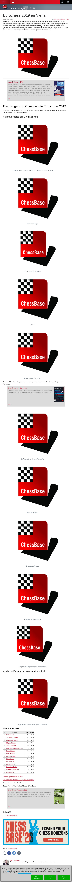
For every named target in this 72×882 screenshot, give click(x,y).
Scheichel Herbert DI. (12, 769)
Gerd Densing (15, 860)
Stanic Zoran (10, 759)
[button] (13, 2)
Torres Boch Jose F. (12, 737)
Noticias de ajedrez (19, 8)
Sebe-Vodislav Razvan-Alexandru (16, 748)
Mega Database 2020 (15, 82)
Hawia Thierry (10, 751)
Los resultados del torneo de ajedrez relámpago (18, 780)
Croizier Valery (10, 764)
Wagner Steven (10, 743)
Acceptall (63, 877)
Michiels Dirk (10, 735)
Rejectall (50, 877)
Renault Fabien (10, 756)
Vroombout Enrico (11, 767)
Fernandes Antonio (11, 740)
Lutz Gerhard (10, 772)
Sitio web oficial (12, 815)
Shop (4, 1)
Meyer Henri (10, 761)
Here (8, 871)
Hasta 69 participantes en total (13, 777)
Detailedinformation (37, 877)
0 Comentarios (65, 19)
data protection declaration (24, 873)
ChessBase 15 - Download (17, 388)
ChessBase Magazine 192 (17, 790)
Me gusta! (57, 19)
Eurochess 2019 (12, 848)
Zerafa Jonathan (11, 745)
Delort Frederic (10, 753)
